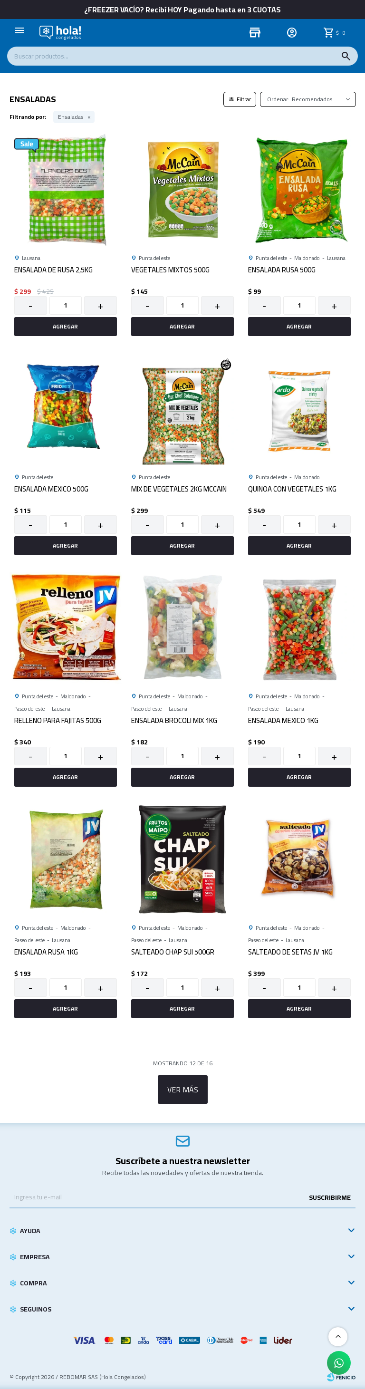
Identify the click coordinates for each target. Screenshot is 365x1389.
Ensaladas (71, 117)
